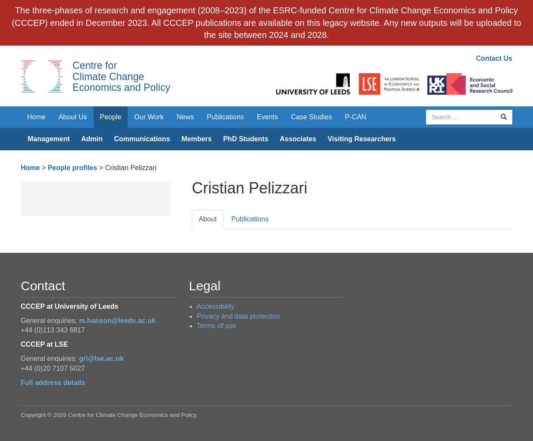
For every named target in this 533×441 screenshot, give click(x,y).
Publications (225, 117)
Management (49, 139)
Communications (142, 139)
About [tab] (208, 219)
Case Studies (311, 117)
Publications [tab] (249, 219)
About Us (73, 117)
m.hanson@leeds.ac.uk (117, 320)
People (111, 117)
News (185, 117)
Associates (298, 139)
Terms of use (216, 325)
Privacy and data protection (238, 316)
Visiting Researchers (362, 139)
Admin (92, 139)
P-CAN (356, 117)
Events (267, 117)
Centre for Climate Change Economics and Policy (121, 76)
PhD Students (245, 139)
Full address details (53, 382)
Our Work (148, 117)
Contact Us (494, 58)
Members (197, 139)
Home (36, 117)
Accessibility (215, 306)
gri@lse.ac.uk (101, 358)
